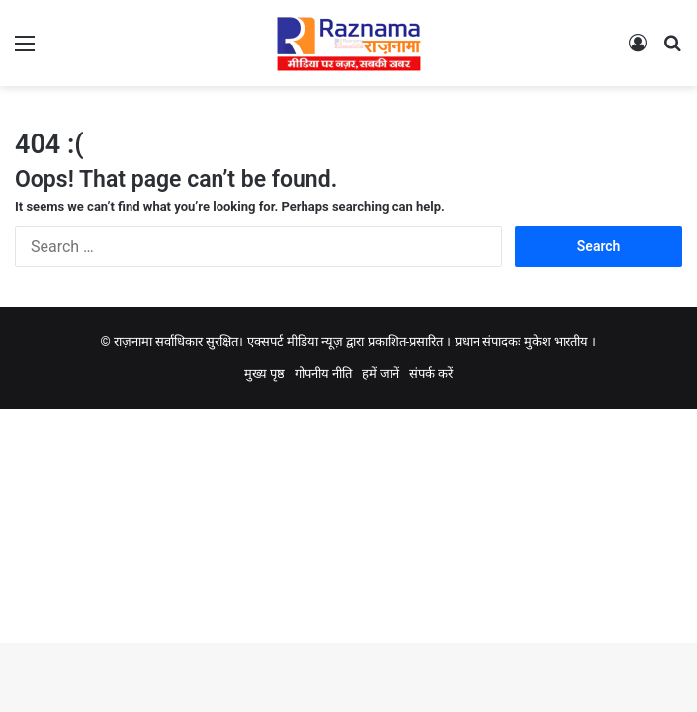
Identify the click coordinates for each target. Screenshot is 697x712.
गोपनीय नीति (323, 373)
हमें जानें (380, 373)
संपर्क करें (431, 373)
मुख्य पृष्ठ (264, 373)
